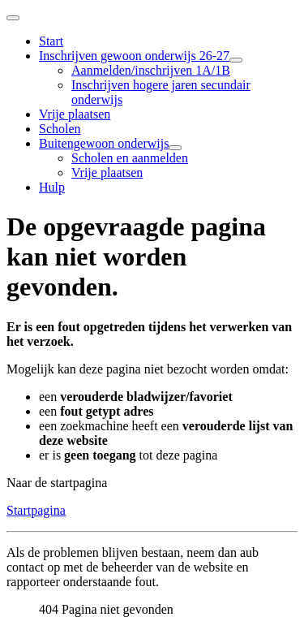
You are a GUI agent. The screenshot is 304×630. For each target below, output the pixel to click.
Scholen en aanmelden (129, 158)
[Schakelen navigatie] (12, 17)
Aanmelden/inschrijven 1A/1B (150, 70)
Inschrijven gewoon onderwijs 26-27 (134, 56)
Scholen (60, 129)
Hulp (52, 187)
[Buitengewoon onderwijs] (175, 147)
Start (51, 41)
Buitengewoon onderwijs (104, 143)
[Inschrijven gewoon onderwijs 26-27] (235, 60)
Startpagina (36, 510)
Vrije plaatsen (74, 114)
